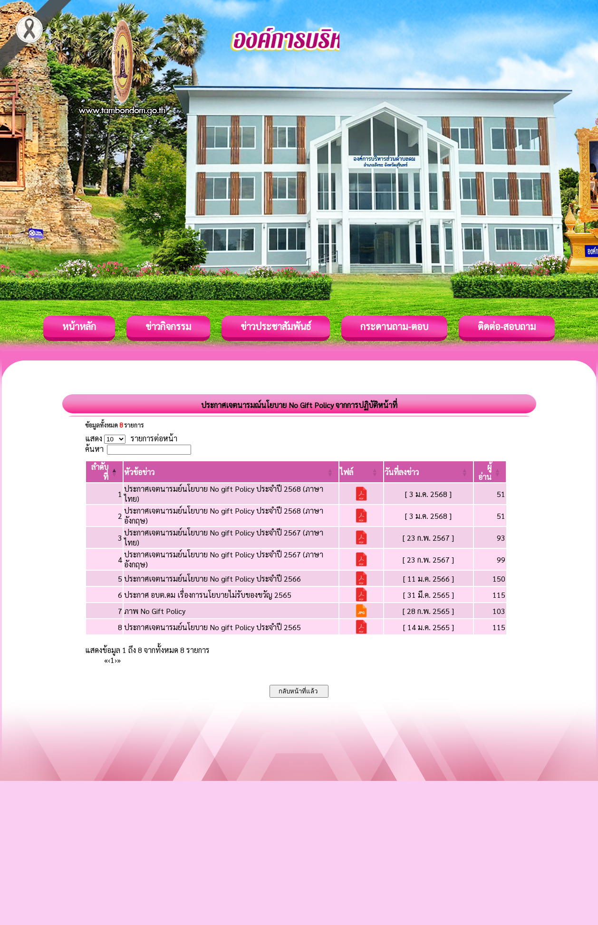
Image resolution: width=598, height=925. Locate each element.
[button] (139, 472)
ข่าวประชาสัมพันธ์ (276, 326)
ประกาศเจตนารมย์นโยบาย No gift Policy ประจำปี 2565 (212, 627)
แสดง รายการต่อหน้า (131, 438)
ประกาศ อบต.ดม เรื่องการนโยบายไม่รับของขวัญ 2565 (207, 595)
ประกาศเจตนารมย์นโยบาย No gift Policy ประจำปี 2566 (212, 579)
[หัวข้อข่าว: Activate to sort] (231, 471)
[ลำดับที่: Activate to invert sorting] (104, 471)
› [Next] (116, 660)
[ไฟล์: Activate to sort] (361, 471)
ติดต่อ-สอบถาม (507, 326)
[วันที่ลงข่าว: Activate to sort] (428, 471)
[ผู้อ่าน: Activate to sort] (490, 471)
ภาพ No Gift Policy (154, 611)
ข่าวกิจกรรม (168, 326)
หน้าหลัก (79, 326)
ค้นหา (94, 449)
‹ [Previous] (109, 660)
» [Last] (119, 660)
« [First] (106, 660)
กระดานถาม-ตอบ (394, 326)
